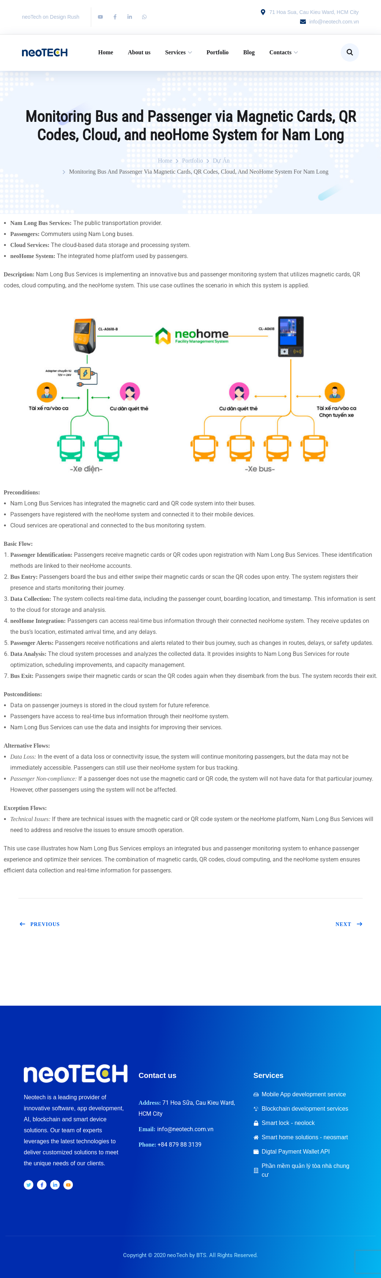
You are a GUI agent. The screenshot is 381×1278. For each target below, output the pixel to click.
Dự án (221, 160)
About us (139, 52)
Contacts (280, 52)
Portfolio (218, 52)
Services (175, 52)
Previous (39, 924)
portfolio (192, 160)
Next (349, 924)
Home (105, 52)
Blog (249, 52)
